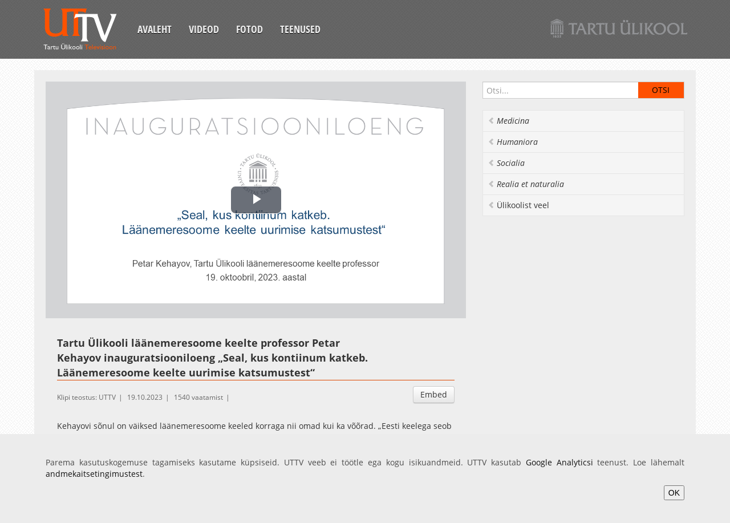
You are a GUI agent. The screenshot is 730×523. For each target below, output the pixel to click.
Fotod (249, 29)
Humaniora (513, 141)
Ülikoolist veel (518, 205)
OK (674, 492)
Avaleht (154, 29)
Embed (433, 394)
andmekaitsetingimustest (94, 473)
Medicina (508, 120)
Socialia (506, 162)
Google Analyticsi (559, 462)
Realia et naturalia (526, 184)
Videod (204, 29)
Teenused (300, 29)
